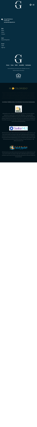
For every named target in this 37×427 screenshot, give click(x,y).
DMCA (16, 65)
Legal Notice (4, 101)
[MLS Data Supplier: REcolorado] (18, 88)
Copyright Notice (18, 101)
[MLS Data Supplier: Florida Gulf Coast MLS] (18, 147)
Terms (12, 65)
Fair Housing (28, 65)
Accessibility (21, 65)
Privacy (7, 65)
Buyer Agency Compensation (29, 101)
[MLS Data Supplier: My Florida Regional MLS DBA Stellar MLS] (18, 128)
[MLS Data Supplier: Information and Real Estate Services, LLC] (18, 108)
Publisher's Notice (11, 101)
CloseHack (22, 70)
